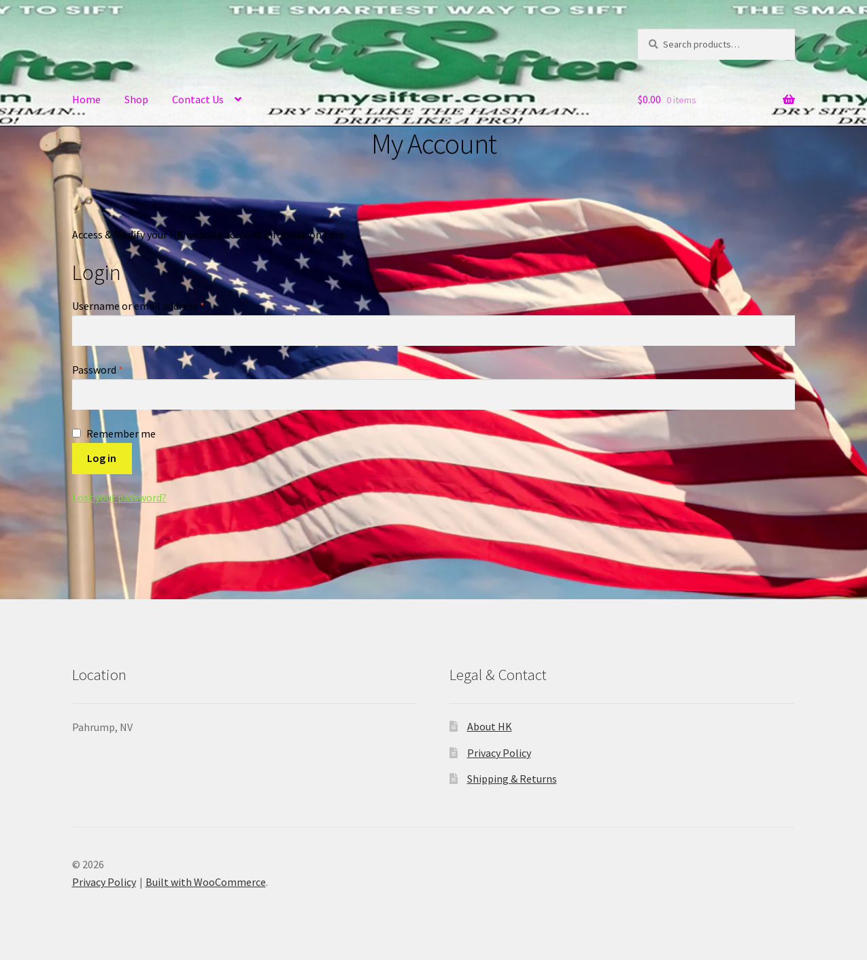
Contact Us (198, 99)
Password (117, 368)
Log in (101, 458)
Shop (136, 99)
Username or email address (158, 305)
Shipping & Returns (512, 778)
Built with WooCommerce (206, 882)
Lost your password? (119, 497)
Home (86, 99)
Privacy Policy (499, 753)
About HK (489, 726)
